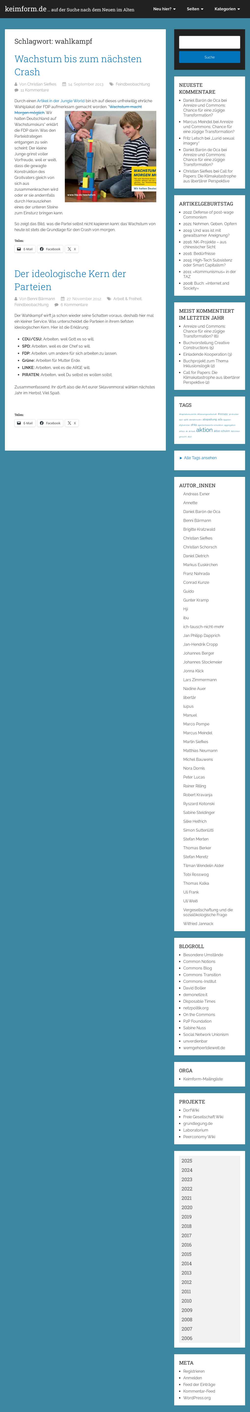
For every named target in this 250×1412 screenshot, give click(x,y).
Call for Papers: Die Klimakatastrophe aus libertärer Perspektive (209, 176)
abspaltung (210, 419)
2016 (187, 1244)
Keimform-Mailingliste (203, 1079)
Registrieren (194, 1371)
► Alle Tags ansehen (198, 458)
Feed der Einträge (199, 1384)
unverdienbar (195, 1041)
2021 (187, 1198)
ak (187, 431)
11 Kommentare (35, 90)
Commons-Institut (199, 981)
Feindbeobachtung (133, 84)
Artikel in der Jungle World (61, 101)
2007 (187, 1328)
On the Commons (199, 1014)
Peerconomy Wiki (199, 1136)
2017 (187, 1235)
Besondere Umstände (203, 955)
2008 (187, 1319)
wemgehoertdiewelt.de (204, 1047)
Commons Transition (202, 974)
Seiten (193, 9)
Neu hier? (162, 9)
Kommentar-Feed (199, 1391)
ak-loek (192, 431)
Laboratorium (195, 1130)
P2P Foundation (197, 1021)
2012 (187, 1282)
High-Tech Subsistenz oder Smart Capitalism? (207, 262)
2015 (187, 1254)
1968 (186, 419)
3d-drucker (234, 414)
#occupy (223, 414)
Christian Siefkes (41, 84)
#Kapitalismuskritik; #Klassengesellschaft (198, 414)
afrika (194, 425)
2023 (187, 1179)
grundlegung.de (197, 1123)
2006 (187, 1338)
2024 (187, 1170)
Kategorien (225, 9)
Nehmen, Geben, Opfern (215, 223)
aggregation (230, 425)
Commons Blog (197, 968)
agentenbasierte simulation (210, 425)
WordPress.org (197, 1398)
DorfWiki (191, 1110)
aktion (204, 429)
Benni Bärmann (41, 298)
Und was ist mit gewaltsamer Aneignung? (206, 233)
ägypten (227, 419)
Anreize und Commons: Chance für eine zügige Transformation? (204, 110)
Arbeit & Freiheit (127, 298)
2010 (187, 1300)
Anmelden (192, 1378)
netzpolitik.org (196, 1008)
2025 (187, 1160)
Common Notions (199, 961)
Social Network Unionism (206, 1034)
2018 (187, 1226)
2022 (187, 1188)
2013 (187, 1272)
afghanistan (184, 425)
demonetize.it (195, 994)
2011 (186, 1291)
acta (220, 419)
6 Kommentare (74, 304)
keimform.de (69, 8)
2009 (187, 1310)
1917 (181, 419)
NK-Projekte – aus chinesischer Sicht (204, 244)
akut (190, 436)
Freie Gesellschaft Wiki (203, 1117)
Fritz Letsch (193, 138)
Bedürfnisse (204, 253)
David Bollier (194, 988)
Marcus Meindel (197, 121)
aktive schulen (222, 431)
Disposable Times (199, 1001)
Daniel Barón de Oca (201, 100)
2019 (187, 1216)
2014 (187, 1263)
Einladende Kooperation (205, 354)
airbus (182, 431)
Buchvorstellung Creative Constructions (206, 345)
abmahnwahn (195, 419)
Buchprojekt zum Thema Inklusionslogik (205, 363)
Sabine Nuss (194, 1028)
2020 (187, 1207)
